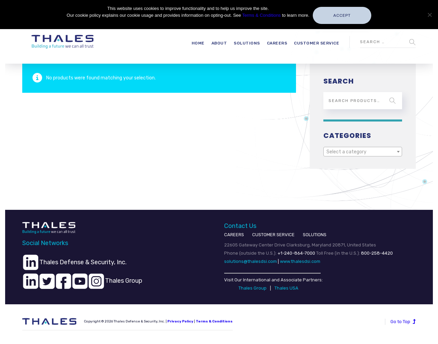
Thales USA (286, 288)
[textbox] (363, 152)
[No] (429, 14)
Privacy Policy (180, 321)
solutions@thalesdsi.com (250, 261)
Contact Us (240, 226)
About (219, 43)
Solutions (247, 43)
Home (198, 43)
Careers (277, 43)
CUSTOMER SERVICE (273, 234)
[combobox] (362, 151)
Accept (342, 15)
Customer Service (316, 43)
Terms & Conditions (214, 321)
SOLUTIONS (314, 234)
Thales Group (253, 288)
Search (392, 100)
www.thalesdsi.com (300, 261)
